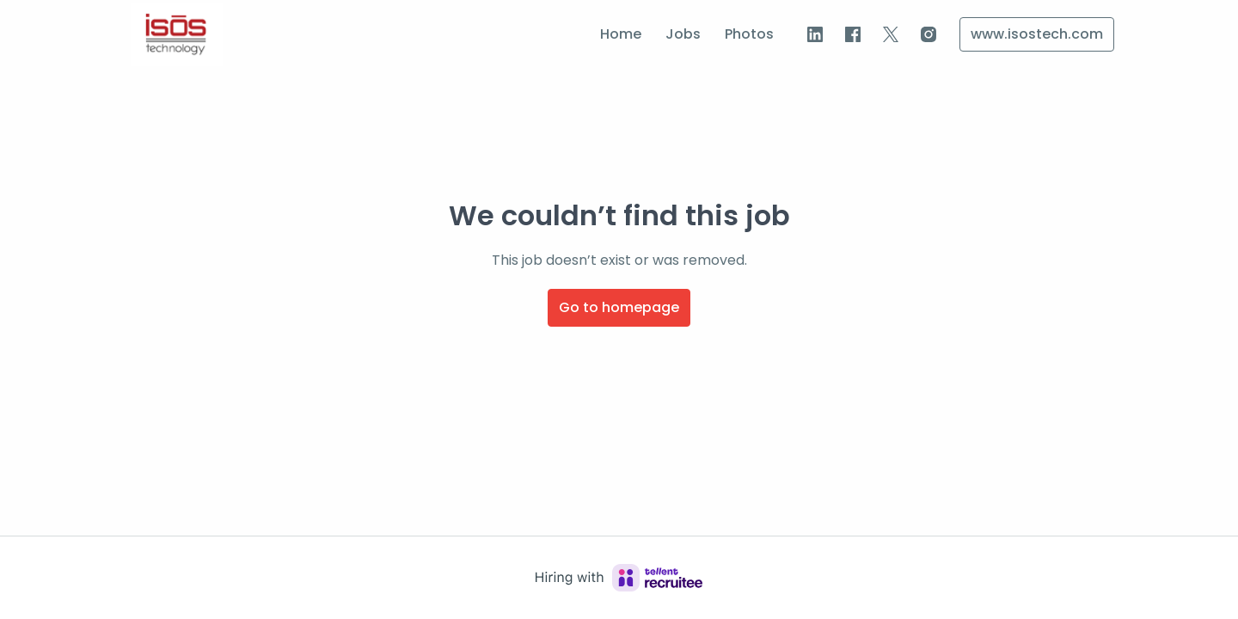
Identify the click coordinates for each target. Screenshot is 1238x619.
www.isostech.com (1037, 34)
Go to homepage (619, 307)
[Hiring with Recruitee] (619, 577)
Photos (749, 34)
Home (620, 34)
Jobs (683, 34)
